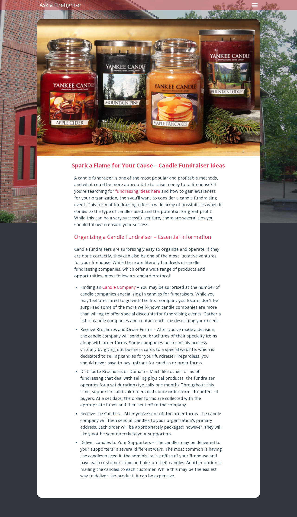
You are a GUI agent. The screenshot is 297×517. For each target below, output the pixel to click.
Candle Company (119, 287)
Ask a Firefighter (60, 5)
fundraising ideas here (137, 191)
